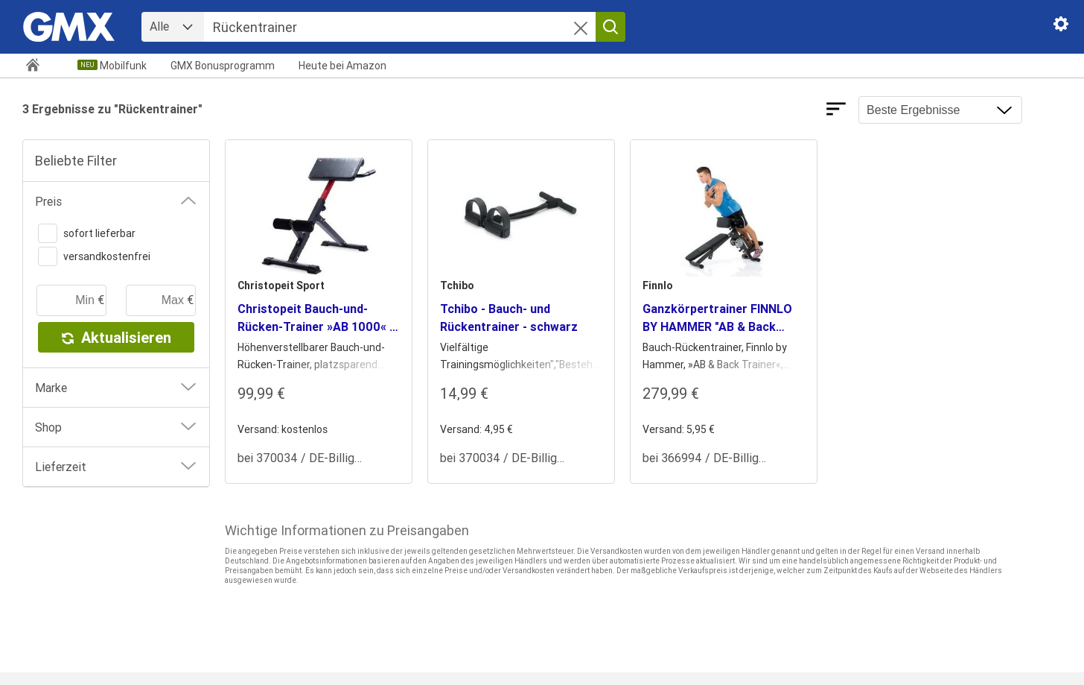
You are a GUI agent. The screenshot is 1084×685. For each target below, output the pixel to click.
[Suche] (399, 26)
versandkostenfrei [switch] (94, 256)
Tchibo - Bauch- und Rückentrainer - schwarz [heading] (509, 317)
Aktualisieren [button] (116, 337)
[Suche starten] (610, 27)
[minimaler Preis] (71, 300)
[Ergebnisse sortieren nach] (940, 110)
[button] (580, 30)
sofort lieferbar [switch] (87, 233)
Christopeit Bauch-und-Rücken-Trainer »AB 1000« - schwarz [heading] (315, 318)
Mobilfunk (123, 65)
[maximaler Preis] (161, 300)
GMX (222, 65)
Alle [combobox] (159, 26)
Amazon (342, 65)
